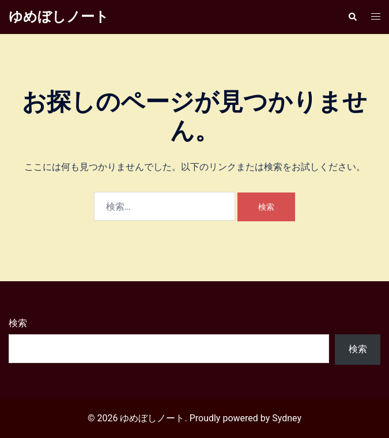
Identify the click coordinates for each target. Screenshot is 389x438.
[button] (352, 16)
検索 (18, 323)
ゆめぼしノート (59, 17)
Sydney (286, 418)
